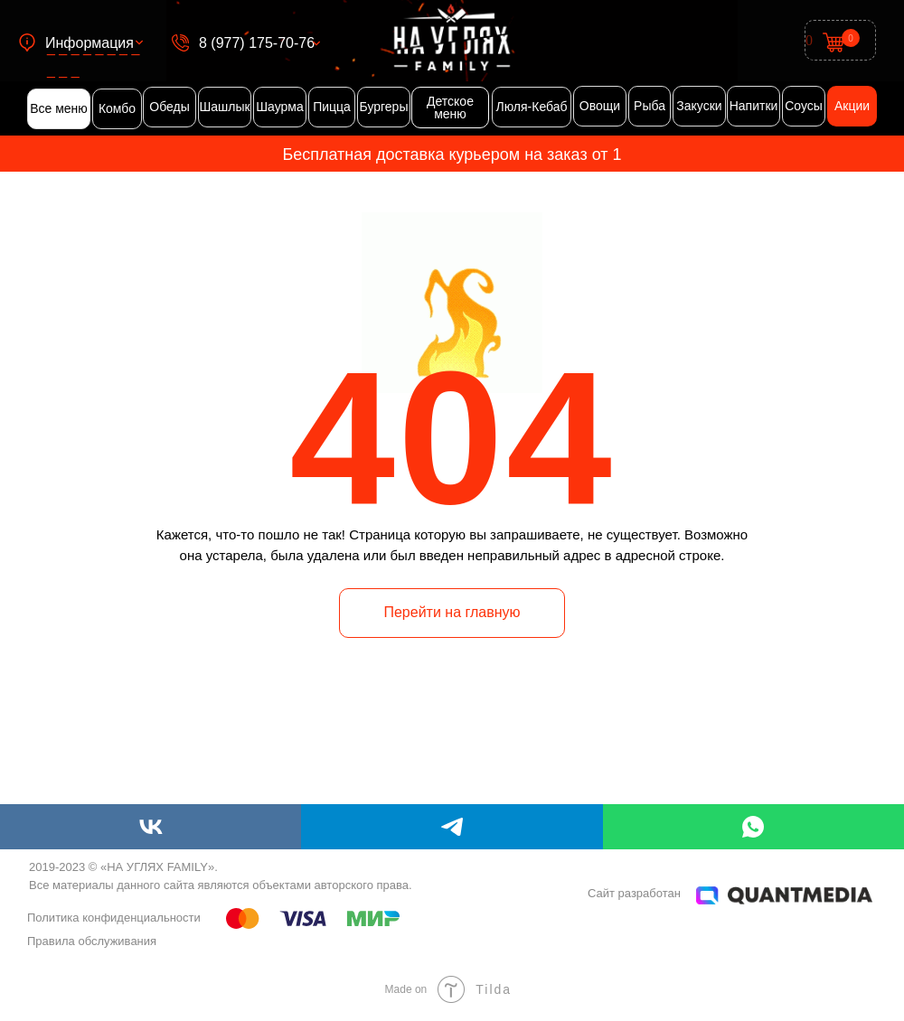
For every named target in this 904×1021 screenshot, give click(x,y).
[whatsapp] (753, 826)
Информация (89, 43)
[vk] (150, 826)
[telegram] (451, 826)
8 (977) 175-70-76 (257, 43)
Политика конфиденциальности (114, 917)
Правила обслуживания (91, 941)
